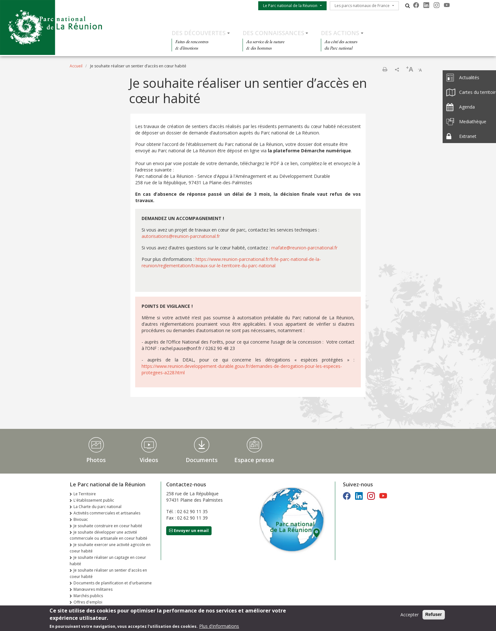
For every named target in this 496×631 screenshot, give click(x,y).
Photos (96, 460)
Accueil (76, 66)
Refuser (433, 616)
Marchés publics (88, 595)
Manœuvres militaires (93, 589)
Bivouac (81, 519)
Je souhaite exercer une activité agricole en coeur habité (110, 548)
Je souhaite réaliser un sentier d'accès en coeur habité (108, 573)
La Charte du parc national (97, 506)
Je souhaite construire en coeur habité (108, 525)
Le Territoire (85, 494)
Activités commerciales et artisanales (107, 513)
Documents (202, 460)
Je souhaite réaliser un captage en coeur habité (108, 560)
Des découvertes (199, 33)
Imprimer (385, 69)
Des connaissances (273, 33)
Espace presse (254, 460)
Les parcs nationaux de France (362, 5)
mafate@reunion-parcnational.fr (304, 248)
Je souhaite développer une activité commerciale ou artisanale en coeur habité (108, 535)
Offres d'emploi (88, 602)
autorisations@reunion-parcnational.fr (181, 236)
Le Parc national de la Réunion (290, 5)
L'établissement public (94, 500)
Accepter (409, 616)
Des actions (340, 33)
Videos (149, 460)
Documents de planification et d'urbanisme (113, 583)
